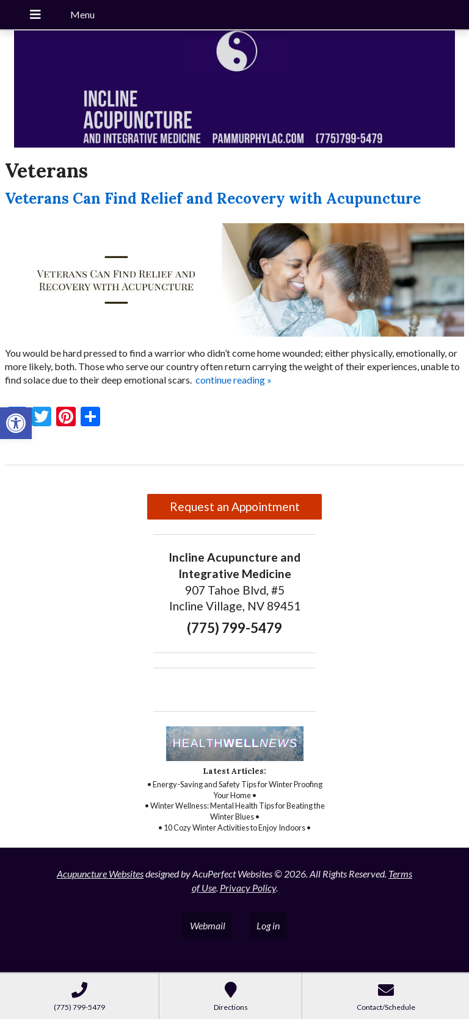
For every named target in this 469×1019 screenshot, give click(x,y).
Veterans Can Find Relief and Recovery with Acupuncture (213, 198)
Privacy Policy (248, 887)
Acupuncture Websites (100, 873)
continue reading (233, 379)
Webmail (207, 925)
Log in (268, 925)
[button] (16, 423)
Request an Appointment (235, 506)
